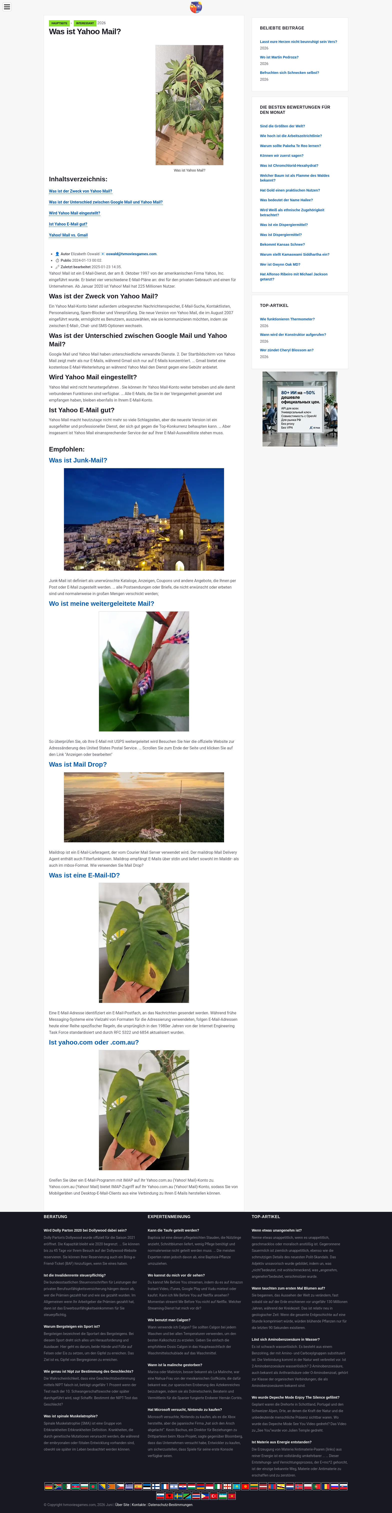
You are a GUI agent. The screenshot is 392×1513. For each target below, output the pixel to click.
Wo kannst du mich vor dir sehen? (176, 1275)
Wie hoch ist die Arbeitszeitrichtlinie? (291, 136)
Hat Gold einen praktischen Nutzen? (290, 190)
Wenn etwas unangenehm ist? (277, 1230)
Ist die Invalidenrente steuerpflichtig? (75, 1275)
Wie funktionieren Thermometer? (287, 319)
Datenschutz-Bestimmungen (170, 1505)
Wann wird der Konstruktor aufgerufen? (293, 335)
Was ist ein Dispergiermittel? (284, 225)
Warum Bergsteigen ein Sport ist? (72, 1326)
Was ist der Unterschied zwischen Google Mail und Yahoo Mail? (106, 202)
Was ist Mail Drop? (78, 764)
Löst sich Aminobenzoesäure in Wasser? (286, 1339)
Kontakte (139, 1505)
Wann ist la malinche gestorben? (175, 1365)
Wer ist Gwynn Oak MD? (280, 264)
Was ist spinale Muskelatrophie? (71, 1416)
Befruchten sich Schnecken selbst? (289, 73)
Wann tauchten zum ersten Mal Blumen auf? (288, 1288)
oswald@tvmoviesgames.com (131, 254)
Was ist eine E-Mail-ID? (84, 875)
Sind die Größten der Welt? (282, 126)
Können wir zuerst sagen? (282, 156)
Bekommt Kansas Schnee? (282, 244)
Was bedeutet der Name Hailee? (286, 200)
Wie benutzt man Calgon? (169, 1320)
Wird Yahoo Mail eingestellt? (74, 213)
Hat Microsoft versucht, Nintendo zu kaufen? (185, 1410)
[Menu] (7, 6)
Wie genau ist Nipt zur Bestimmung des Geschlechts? (89, 1371)
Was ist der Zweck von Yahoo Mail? (80, 191)
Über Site (122, 1505)
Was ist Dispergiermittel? (281, 235)
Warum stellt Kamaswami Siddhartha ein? (295, 254)
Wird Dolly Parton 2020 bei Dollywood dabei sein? (85, 1230)
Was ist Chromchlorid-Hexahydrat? (289, 166)
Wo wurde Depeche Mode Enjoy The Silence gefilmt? (296, 1397)
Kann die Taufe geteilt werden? (173, 1230)
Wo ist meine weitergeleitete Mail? (101, 603)
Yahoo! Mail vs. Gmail (68, 235)
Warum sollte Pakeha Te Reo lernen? (290, 146)
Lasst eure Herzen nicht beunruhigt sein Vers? (298, 42)
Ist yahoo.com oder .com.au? (94, 1042)
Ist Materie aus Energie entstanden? (282, 1442)
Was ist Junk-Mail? (78, 460)
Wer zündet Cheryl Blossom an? (287, 350)
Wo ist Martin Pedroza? (279, 57)
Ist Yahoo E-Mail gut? (68, 224)
